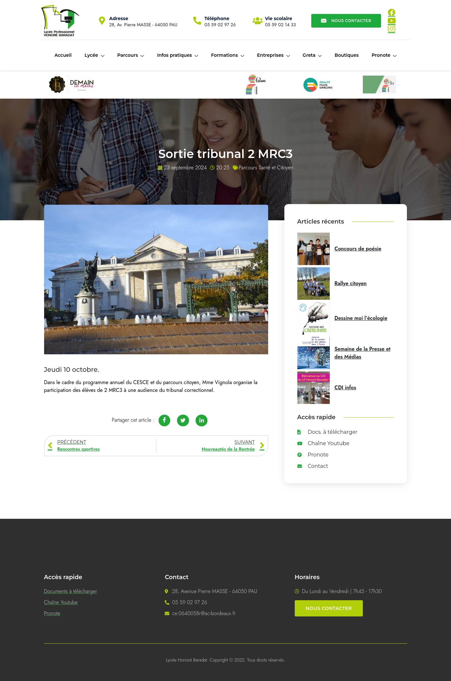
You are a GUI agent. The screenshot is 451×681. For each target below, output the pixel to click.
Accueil (63, 55)
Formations (227, 55)
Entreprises (273, 55)
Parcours (130, 55)
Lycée (94, 55)
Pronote (384, 55)
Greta (312, 55)
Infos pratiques (177, 55)
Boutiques (347, 55)
